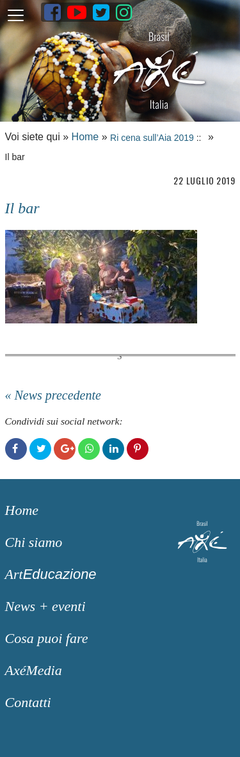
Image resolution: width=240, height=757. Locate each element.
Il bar (22, 208)
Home (85, 136)
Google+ (65, 449)
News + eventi (45, 606)
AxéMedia (33, 670)
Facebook (16, 449)
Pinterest (137, 449)
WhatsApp (89, 449)
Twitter (40, 449)
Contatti (28, 702)
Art (51, 574)
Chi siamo (34, 542)
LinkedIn (113, 449)
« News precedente (53, 395)
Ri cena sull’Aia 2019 (152, 138)
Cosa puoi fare (46, 638)
